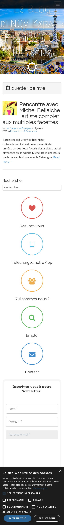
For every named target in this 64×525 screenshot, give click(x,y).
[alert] (32, 496)
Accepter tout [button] (18, 518)
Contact (32, 372)
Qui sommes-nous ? (32, 299)
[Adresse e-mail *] (32, 434)
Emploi (32, 335)
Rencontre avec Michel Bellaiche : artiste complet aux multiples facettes (31, 113)
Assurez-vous (32, 226)
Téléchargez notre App (32, 262)
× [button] (60, 471)
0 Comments (30, 131)
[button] (32, 512)
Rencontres (16, 131)
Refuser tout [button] (47, 518)
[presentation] (20, 455)
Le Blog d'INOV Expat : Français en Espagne (32, 30)
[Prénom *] (32, 422)
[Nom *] (32, 409)
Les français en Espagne (18, 128)
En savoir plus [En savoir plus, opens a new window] (40, 488)
